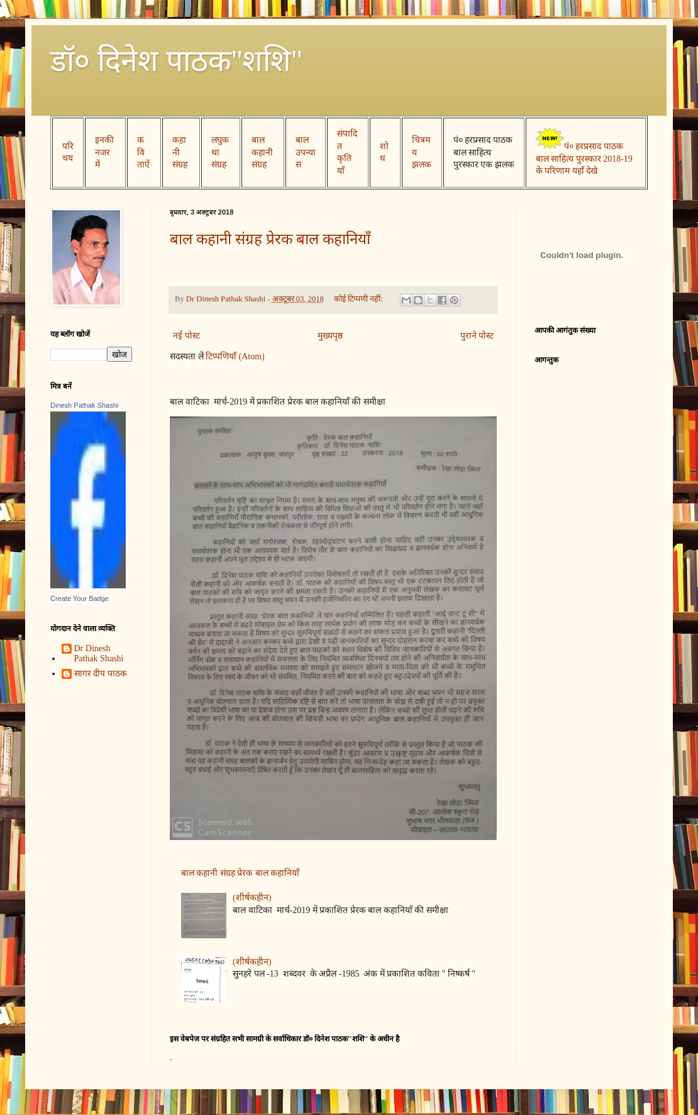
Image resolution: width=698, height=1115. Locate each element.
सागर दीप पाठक (100, 673)
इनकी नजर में (104, 152)
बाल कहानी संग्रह (262, 152)
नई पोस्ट (186, 335)
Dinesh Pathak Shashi (84, 405)
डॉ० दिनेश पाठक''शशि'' (176, 60)
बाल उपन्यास (306, 152)
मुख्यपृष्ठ (330, 335)
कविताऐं (143, 152)
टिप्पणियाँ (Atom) (235, 356)
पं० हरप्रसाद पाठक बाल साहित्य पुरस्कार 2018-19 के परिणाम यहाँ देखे (584, 159)
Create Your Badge (79, 598)
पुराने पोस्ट (477, 335)
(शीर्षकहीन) (252, 897)
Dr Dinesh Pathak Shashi (99, 654)
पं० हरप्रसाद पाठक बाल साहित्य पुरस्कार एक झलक (483, 152)
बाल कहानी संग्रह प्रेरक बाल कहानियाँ (270, 239)
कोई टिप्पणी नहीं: (359, 298)
